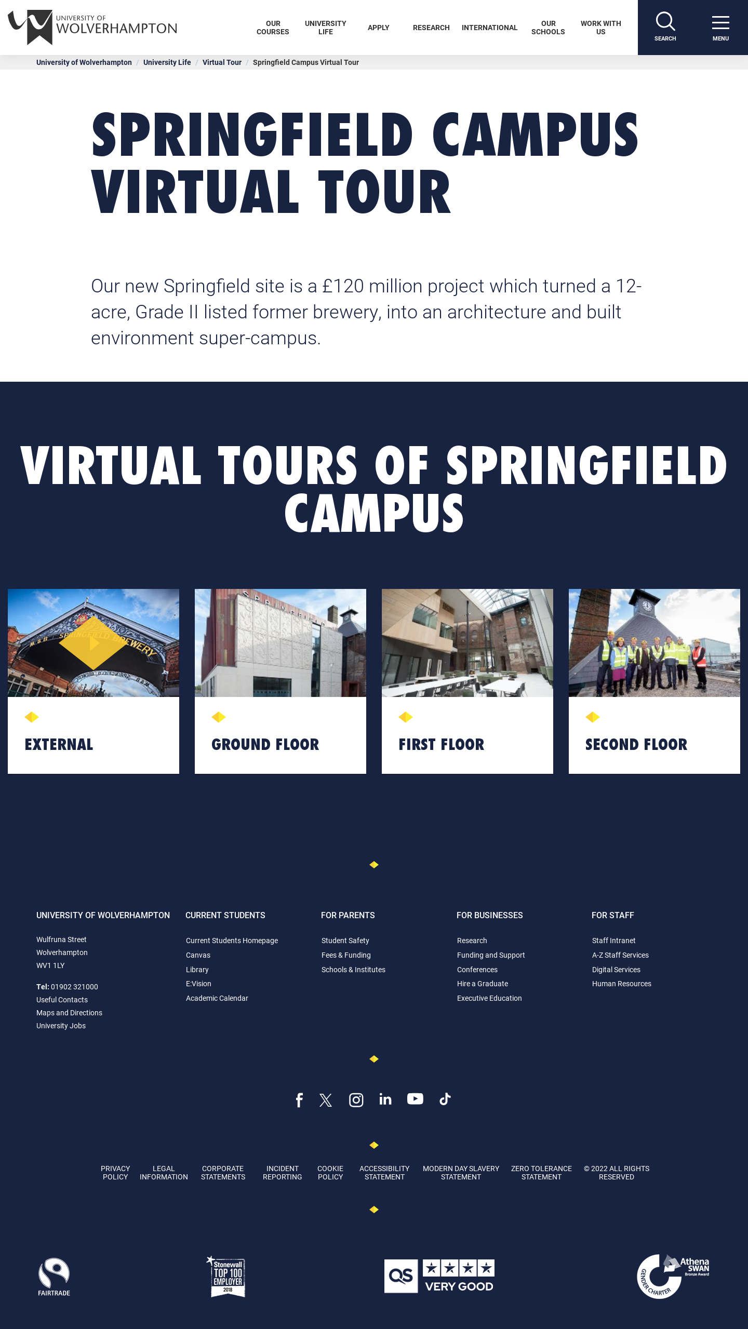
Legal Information (164, 1172)
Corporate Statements (223, 1172)
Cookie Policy (330, 1172)
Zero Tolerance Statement (541, 1172)
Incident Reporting (282, 1172)
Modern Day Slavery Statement (461, 1172)
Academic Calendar (217, 998)
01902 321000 (74, 986)
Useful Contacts (62, 999)
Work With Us (601, 27)
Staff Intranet (614, 940)
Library (197, 969)
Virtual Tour (222, 62)
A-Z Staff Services (620, 955)
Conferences (477, 969)
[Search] (665, 27)
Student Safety (345, 940)
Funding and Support (491, 955)
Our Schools (548, 27)
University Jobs (61, 1025)
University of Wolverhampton (84, 62)
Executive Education (489, 998)
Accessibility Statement (384, 1172)
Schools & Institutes (353, 969)
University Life (325, 27)
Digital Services (616, 969)
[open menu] (720, 27)
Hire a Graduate (482, 983)
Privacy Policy (115, 1172)
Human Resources (621, 983)
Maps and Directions (69, 1012)
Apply (379, 27)
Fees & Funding (346, 955)
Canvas (198, 955)
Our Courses (273, 27)
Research (431, 27)
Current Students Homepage (232, 940)
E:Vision (198, 983)
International (490, 27)
